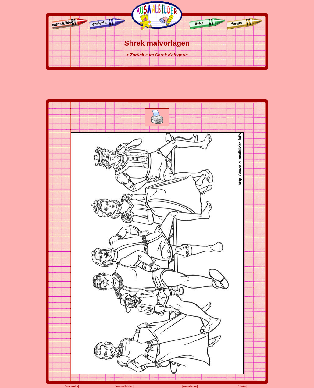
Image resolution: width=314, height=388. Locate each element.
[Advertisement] (157, 84)
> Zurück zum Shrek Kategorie (157, 54)
